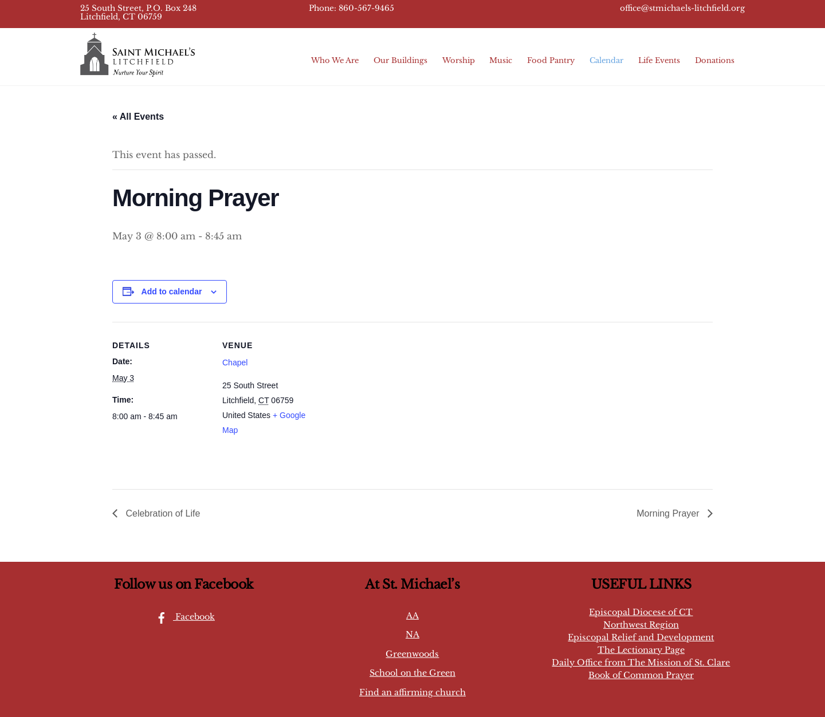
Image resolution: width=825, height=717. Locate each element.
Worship (458, 60)
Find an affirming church (412, 692)
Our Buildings (400, 60)
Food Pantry (551, 60)
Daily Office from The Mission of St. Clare (641, 662)
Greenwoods (412, 654)
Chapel (234, 362)
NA (412, 634)
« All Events (138, 116)
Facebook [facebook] (182, 617)
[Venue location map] (392, 401)
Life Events (659, 60)
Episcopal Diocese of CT (641, 612)
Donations (714, 60)
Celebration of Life (161, 513)
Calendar (606, 60)
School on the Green (412, 673)
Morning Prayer (669, 513)
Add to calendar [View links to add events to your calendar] (172, 291)
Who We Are (335, 60)
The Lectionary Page (641, 650)
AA (412, 615)
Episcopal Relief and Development (641, 637)
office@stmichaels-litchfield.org (682, 8)
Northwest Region (641, 625)
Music (500, 60)
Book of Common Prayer (641, 675)
